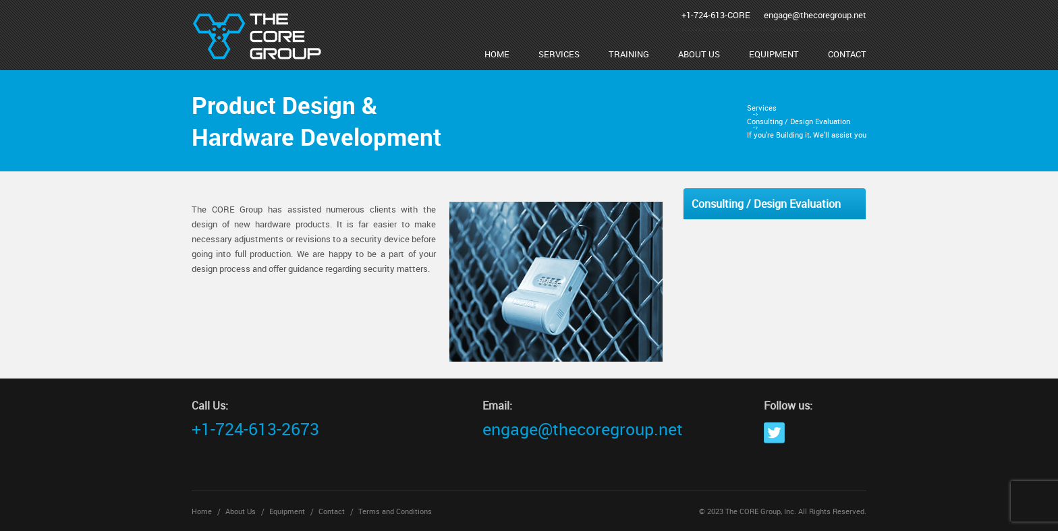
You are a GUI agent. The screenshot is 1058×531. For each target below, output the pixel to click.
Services (559, 54)
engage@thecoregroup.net (815, 15)
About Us (699, 54)
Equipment (774, 54)
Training (629, 54)
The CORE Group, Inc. (760, 511)
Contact (847, 54)
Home (496, 54)
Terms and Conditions (395, 511)
